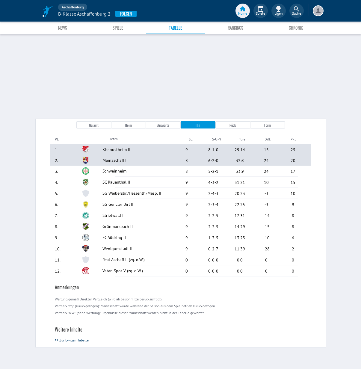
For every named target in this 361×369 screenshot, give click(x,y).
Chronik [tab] (296, 28)
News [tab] (62, 28)
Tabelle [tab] (175, 28)
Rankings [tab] (235, 28)
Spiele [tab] (118, 28)
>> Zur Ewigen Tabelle (72, 340)
